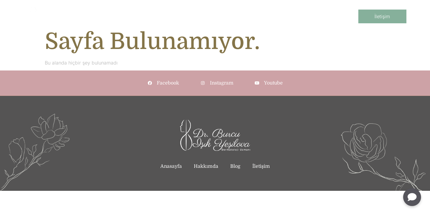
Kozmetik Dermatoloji (233, 16)
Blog (305, 16)
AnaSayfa (126, 16)
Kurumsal (152, 16)
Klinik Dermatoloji (186, 16)
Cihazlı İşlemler (278, 16)
